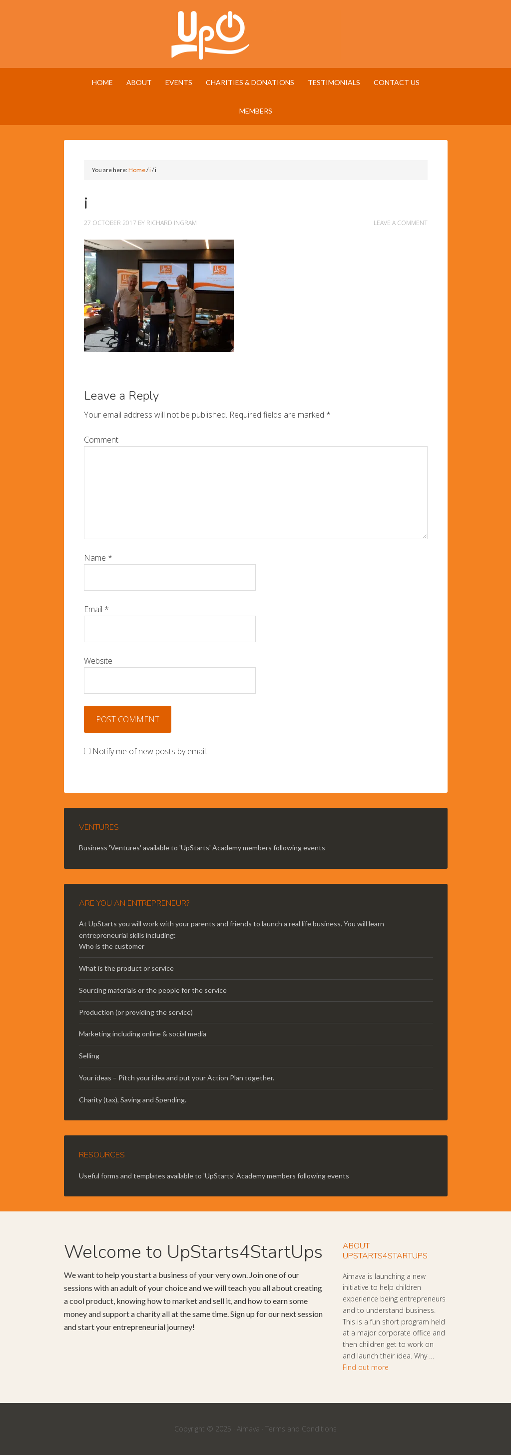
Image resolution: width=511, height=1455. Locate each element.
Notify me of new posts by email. (149, 751)
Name (98, 557)
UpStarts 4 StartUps (255, 35)
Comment (101, 439)
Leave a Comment (401, 223)
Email (96, 609)
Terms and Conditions (301, 1428)
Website (98, 660)
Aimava (248, 1428)
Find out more (366, 1367)
